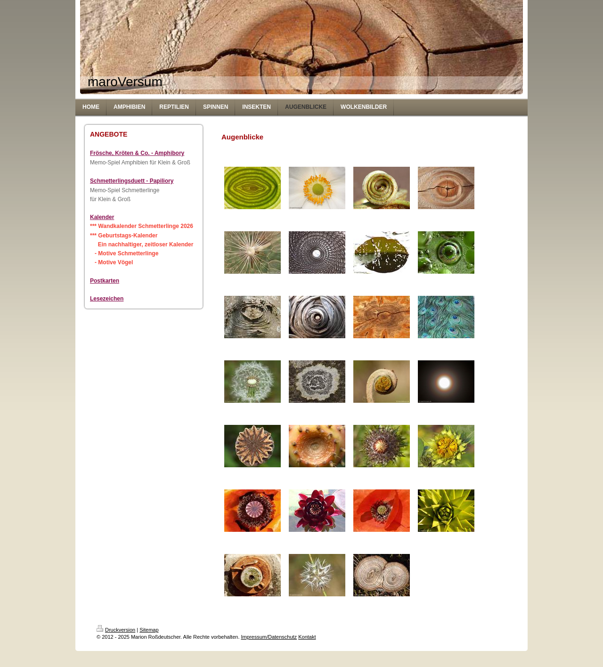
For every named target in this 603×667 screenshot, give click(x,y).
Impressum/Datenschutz (269, 637)
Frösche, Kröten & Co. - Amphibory (137, 153)
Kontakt (307, 637)
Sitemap (148, 630)
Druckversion (116, 630)
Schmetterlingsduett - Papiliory (131, 181)
